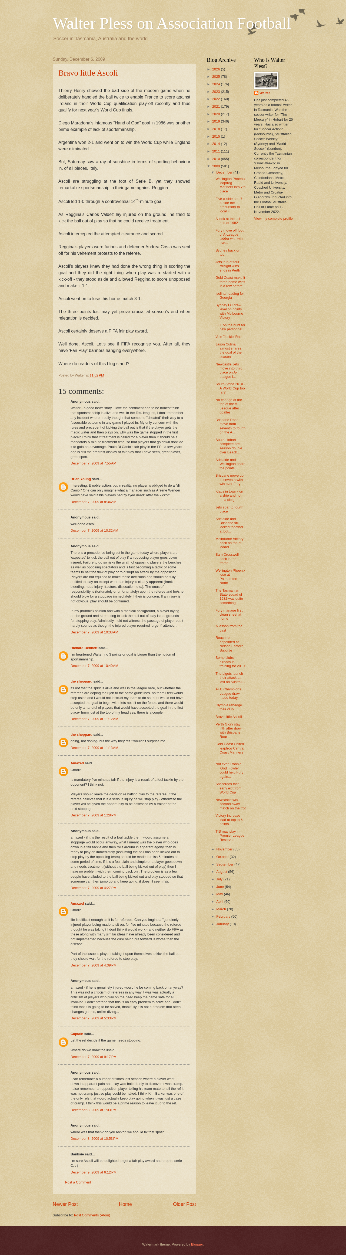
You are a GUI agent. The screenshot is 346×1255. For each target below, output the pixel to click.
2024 (216, 84)
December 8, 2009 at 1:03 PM (94, 1110)
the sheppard (81, 681)
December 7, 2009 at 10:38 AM (94, 632)
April (220, 902)
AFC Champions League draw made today (228, 693)
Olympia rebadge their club (228, 707)
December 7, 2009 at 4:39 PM (94, 965)
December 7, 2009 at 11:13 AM (94, 748)
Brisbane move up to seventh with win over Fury (229, 479)
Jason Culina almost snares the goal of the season (228, 350)
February (223, 916)
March (221, 909)
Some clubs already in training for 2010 (230, 662)
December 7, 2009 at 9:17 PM (94, 1057)
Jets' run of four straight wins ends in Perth (227, 266)
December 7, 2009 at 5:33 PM (94, 1018)
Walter (265, 93)
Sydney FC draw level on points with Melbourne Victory (229, 311)
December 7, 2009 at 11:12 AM (94, 719)
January (222, 924)
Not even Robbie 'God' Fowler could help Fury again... (229, 770)
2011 (216, 151)
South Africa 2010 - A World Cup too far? (230, 388)
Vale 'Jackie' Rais (228, 337)
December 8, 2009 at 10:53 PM (94, 1139)
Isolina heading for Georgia (229, 295)
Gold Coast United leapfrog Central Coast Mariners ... (229, 750)
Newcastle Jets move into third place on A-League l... (228, 370)
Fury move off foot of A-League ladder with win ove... (229, 236)
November (224, 849)
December (224, 172)
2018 (216, 129)
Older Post (184, 1204)
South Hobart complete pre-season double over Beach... (228, 446)
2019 (216, 121)
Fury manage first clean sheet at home (228, 614)
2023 (216, 92)
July (219, 879)
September (225, 864)
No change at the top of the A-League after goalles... (228, 406)
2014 (216, 144)
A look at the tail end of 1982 (227, 221)
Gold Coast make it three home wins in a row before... (230, 282)
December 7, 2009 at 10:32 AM (94, 530)
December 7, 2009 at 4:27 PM (94, 888)
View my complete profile (273, 218)
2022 (216, 99)
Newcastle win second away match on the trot (230, 804)
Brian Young (81, 479)
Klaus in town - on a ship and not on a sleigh (229, 495)
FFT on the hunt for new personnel (230, 327)
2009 (216, 166)
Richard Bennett (84, 648)
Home (125, 1204)
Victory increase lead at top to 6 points (228, 819)
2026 (216, 69)
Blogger (197, 1244)
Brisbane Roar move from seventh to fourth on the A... (230, 426)
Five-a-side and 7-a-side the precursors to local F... (229, 205)
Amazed (77, 763)
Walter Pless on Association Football (172, 23)
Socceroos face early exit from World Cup (228, 788)
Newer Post (65, 1204)
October (222, 857)
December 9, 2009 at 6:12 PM (94, 1172)
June (220, 887)
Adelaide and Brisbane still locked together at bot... (229, 525)
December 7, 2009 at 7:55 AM (93, 463)
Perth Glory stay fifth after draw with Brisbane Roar (228, 730)
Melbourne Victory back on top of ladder (229, 543)
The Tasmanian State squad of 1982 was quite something (229, 596)
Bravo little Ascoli (88, 72)
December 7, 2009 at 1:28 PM (94, 815)
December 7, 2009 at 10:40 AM (94, 666)
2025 (216, 76)
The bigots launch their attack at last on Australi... (230, 677)
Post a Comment (78, 1182)
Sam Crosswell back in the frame (227, 558)
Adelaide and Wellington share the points (230, 464)
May (220, 894)
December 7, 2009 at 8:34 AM (93, 502)
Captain (77, 1034)
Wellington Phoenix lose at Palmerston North (230, 576)
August (222, 872)
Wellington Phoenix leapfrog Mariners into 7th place (230, 185)
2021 (216, 106)
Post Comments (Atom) (92, 1215)
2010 (216, 159)
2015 (216, 136)
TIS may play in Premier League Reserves (229, 835)
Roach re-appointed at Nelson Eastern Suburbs (229, 644)
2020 (216, 114)
